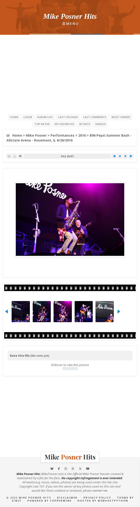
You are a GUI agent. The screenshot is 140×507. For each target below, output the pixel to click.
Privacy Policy (97, 497)
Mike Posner (36, 135)
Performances (62, 135)
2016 (82, 135)
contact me (99, 490)
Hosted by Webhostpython (102, 500)
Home (14, 117)
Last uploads (68, 117)
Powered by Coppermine (49, 500)
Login (27, 117)
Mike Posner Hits (35, 497)
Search (100, 124)
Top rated (42, 124)
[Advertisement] (70, 74)
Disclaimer (67, 497)
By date (84, 124)
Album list (45, 117)
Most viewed (120, 117)
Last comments (94, 117)
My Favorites (64, 124)
